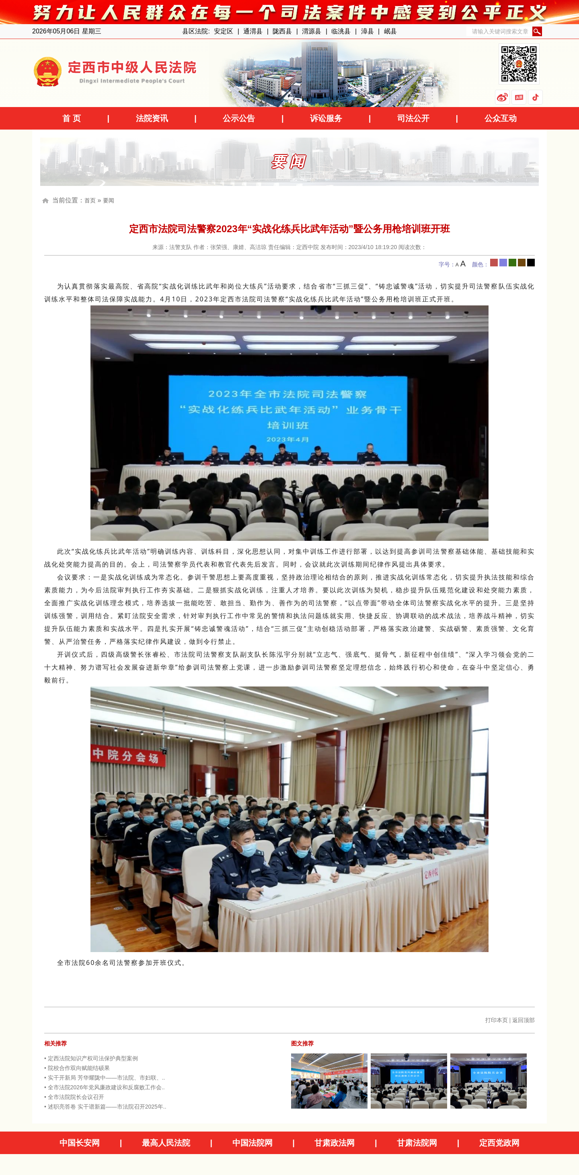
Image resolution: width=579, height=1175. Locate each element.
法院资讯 (152, 118)
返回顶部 (523, 1020)
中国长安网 (80, 1142)
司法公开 (413, 118)
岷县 (390, 31)
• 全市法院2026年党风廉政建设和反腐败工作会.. (104, 1087)
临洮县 (341, 31)
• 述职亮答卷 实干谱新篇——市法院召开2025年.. (105, 1106)
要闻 (108, 200)
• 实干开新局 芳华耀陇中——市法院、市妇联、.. (104, 1077)
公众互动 (501, 118)
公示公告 (239, 118)
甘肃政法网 (334, 1142)
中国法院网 (252, 1142)
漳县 (367, 31)
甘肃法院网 (417, 1142)
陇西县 (282, 31)
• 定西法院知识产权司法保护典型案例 (91, 1058)
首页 (90, 200)
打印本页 (496, 1020)
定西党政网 (499, 1142)
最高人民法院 (166, 1142)
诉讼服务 (326, 118)
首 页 (71, 118)
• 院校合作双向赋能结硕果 (77, 1068)
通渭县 (253, 31)
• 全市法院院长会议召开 (74, 1097)
